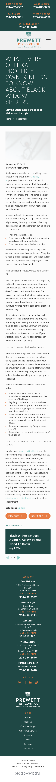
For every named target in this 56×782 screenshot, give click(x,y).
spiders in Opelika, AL (28, 451)
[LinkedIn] (30, 682)
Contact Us (28, 748)
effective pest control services (19, 498)
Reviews (28, 744)
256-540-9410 (28, 27)
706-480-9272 (42, 7)
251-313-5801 (14, 17)
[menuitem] (15, 766)
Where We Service (28, 730)
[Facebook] (25, 682)
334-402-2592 (14, 7)
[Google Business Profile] (19, 682)
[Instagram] (36, 682)
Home (28, 717)
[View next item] (19, 558)
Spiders (21, 507)
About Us (28, 721)
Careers (28, 735)
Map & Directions (28, 593)
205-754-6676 (42, 17)
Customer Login (28, 726)
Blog (28, 739)
